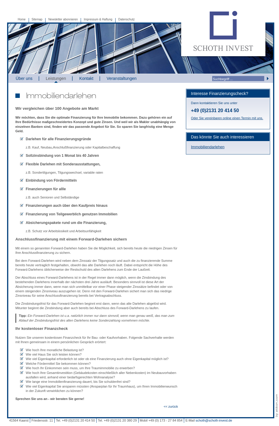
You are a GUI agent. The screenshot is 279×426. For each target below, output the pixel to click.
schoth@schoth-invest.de (214, 420)
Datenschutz (126, 19)
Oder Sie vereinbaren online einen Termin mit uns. (227, 118)
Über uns (24, 78)
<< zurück (171, 406)
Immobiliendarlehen (207, 147)
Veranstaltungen (122, 78)
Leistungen (56, 78)
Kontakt (86, 78)
